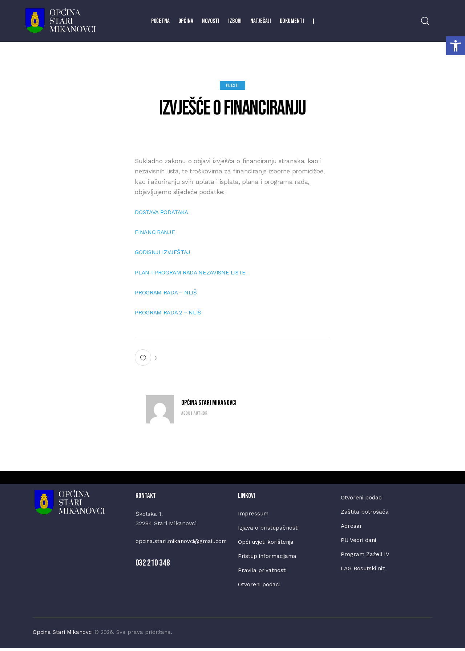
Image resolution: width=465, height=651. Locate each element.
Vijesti (232, 85)
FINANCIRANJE (157, 232)
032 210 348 (153, 572)
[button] (455, 45)
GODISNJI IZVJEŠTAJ (165, 252)
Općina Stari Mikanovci (208, 403)
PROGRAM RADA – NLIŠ (169, 292)
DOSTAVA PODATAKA (163, 212)
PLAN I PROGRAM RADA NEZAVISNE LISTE (196, 272)
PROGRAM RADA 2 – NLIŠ (172, 312)
